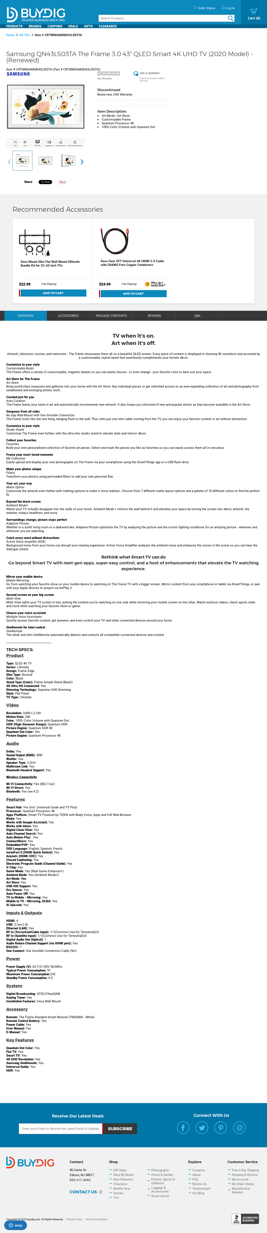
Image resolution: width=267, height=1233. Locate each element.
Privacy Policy (74, 1219)
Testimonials (201, 1188)
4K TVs (24, 35)
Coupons (55, 26)
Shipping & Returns (245, 1175)
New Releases (123, 1179)
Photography (160, 1170)
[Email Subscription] (60, 1128)
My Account (240, 1179)
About (196, 1175)
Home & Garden (162, 1175)
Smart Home (160, 1196)
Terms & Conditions (96, 1219)
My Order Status (243, 1184)
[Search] (166, 18)
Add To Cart (53, 293)
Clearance (108, 26)
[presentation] (9, 161)
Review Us (199, 1184)
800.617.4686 (80, 1180)
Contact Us (83, 1191)
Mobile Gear (121, 1188)
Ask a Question (150, 73)
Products (14, 26)
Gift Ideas (120, 1170)
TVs (116, 1198)
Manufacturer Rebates (241, 1190)
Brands (35, 26)
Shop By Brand (123, 1175)
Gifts (88, 26)
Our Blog (198, 1193)
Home (10, 35)
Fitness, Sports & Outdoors (163, 1181)
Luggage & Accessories (160, 1189)
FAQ (195, 1179)
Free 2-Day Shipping (245, 1170)
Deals (73, 26)
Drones (118, 1193)
